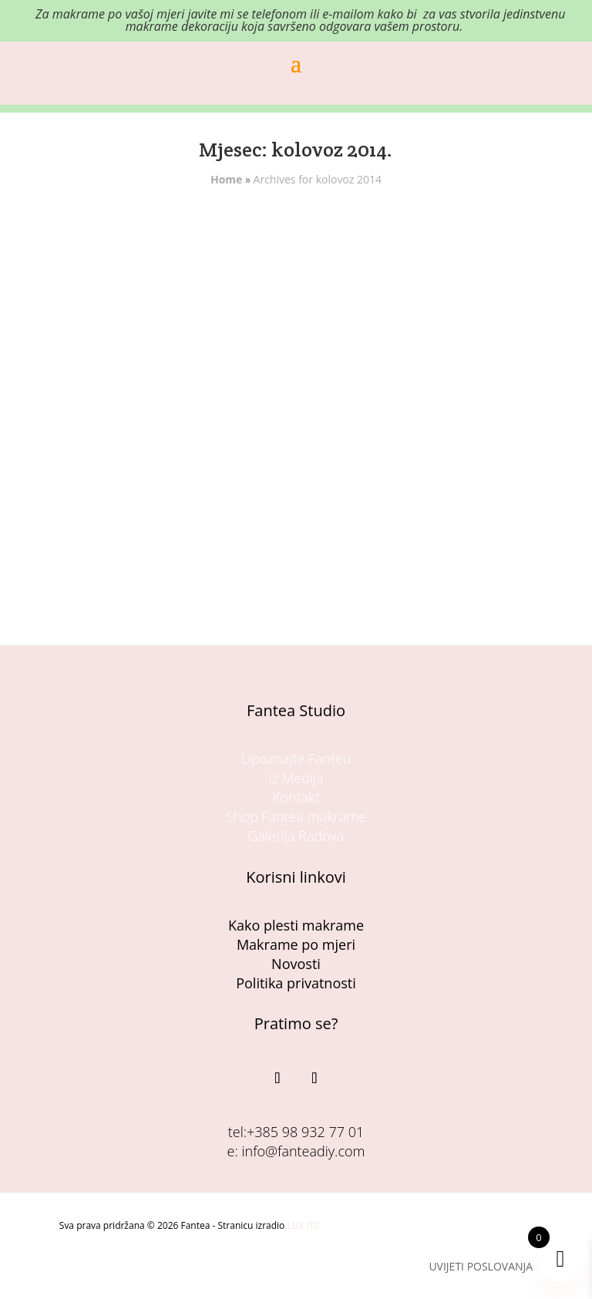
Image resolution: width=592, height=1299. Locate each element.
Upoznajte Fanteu (295, 758)
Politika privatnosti (296, 983)
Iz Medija (295, 778)
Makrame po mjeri (296, 944)
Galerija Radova (295, 835)
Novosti (296, 963)
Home (226, 179)
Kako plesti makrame (296, 925)
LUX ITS (303, 1225)
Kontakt (296, 797)
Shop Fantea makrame (296, 816)
